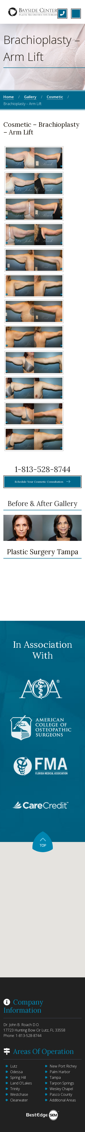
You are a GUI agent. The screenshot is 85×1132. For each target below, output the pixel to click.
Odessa (16, 1071)
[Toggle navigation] (75, 13)
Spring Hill (18, 1077)
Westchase (19, 1094)
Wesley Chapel (61, 1088)
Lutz (13, 1066)
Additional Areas (63, 1100)
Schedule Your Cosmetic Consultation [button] (42, 481)
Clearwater (19, 1100)
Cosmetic (55, 96)
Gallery (30, 96)
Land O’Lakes (21, 1083)
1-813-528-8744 (42, 469)
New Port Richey (63, 1066)
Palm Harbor (60, 1071)
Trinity (15, 1088)
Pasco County (61, 1094)
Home (8, 96)
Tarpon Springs (62, 1083)
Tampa (55, 1077)
